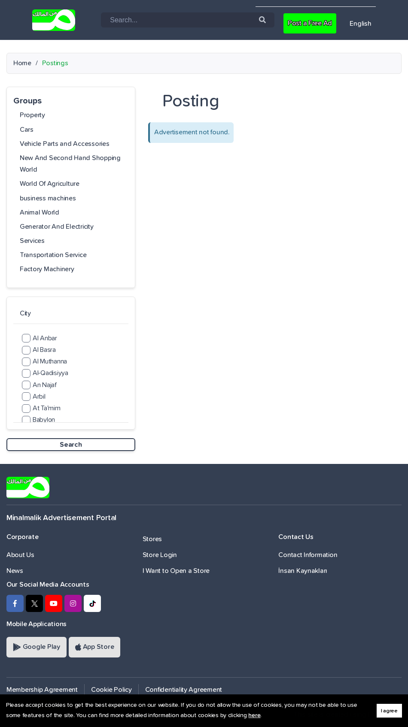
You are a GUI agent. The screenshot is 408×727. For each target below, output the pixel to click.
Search (71, 444)
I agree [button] (389, 711)
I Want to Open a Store (176, 570)
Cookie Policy (111, 689)
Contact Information (307, 554)
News (14, 570)
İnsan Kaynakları (302, 570)
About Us (20, 554)
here (254, 715)
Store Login (160, 554)
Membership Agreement (42, 689)
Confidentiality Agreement (183, 689)
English (360, 23)
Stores (152, 539)
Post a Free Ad (310, 23)
